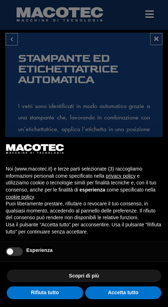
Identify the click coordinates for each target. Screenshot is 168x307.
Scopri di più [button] (84, 276)
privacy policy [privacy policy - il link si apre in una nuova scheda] (121, 176)
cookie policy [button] (20, 197)
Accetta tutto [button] (123, 292)
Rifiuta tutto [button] (45, 292)
